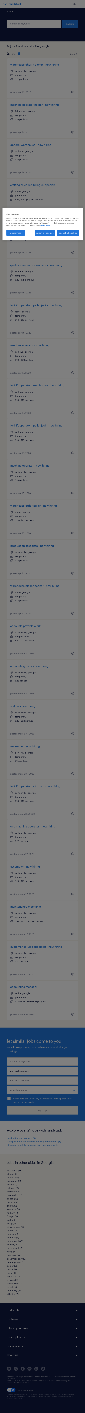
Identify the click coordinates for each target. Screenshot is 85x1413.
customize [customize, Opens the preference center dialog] (15, 232)
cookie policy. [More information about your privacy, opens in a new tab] (45, 225)
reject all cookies (45, 232)
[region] (42, 224)
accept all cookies (68, 232)
